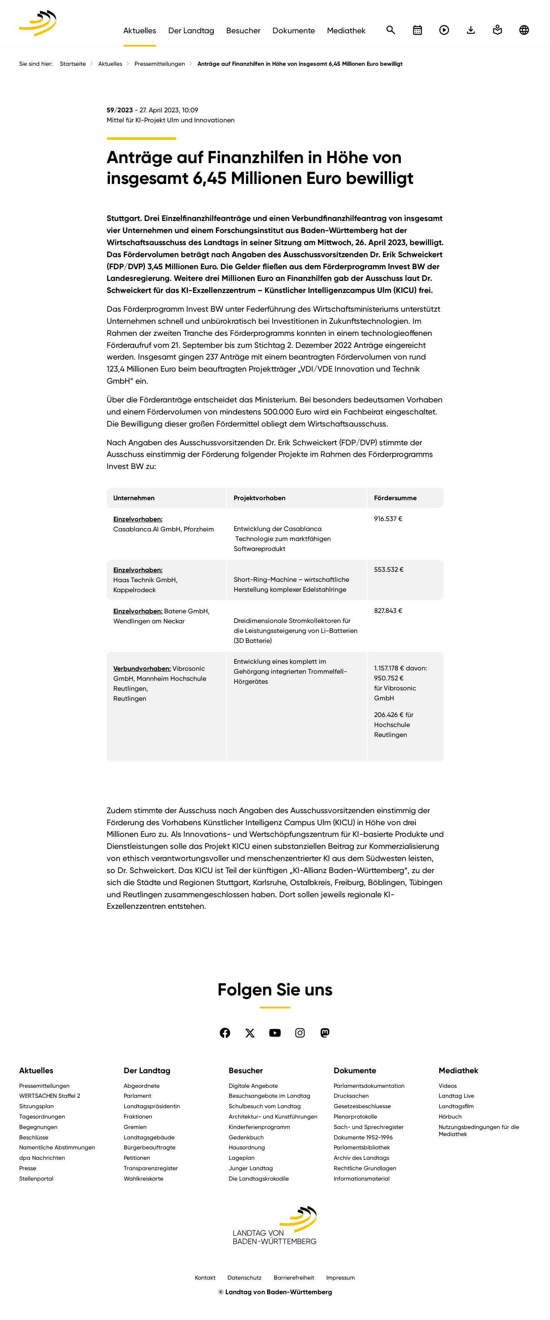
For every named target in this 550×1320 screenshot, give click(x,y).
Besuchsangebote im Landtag (269, 1095)
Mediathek (458, 1070)
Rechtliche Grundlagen (365, 1167)
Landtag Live (456, 1095)
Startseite (73, 63)
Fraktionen (138, 1116)
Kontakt (205, 1277)
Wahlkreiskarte (143, 1178)
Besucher (246, 1070)
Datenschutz (245, 1277)
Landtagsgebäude (149, 1137)
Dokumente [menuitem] (293, 30)
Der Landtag (147, 1070)
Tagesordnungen (42, 1116)
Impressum (340, 1277)
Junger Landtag (251, 1167)
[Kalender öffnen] (418, 30)
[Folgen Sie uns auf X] (250, 1033)
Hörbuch (450, 1116)
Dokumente (355, 1070)
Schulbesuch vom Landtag (265, 1105)
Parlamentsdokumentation (369, 1085)
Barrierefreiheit (294, 1277)
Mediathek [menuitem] (346, 30)
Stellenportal (36, 1178)
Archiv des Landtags (361, 1157)
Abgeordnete (142, 1085)
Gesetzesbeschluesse (362, 1105)
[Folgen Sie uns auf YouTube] (275, 1033)
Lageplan (242, 1157)
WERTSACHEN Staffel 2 (49, 1095)
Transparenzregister (151, 1167)
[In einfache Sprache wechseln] (471, 30)
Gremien (135, 1126)
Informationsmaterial (362, 1178)
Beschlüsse (33, 1137)
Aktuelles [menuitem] (139, 30)
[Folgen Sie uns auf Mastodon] (325, 1033)
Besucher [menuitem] (243, 30)
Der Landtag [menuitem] (191, 30)
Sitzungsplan (36, 1105)
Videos (448, 1085)
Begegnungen (38, 1126)
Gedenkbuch (246, 1137)
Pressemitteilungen (160, 63)
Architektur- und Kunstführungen (273, 1116)
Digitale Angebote (253, 1085)
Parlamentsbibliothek (362, 1147)
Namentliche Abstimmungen (57, 1147)
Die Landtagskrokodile (259, 1178)
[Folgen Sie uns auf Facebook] (225, 1033)
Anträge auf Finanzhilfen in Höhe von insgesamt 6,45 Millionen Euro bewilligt (300, 63)
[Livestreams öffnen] (444, 30)
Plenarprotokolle (355, 1116)
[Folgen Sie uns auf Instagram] (300, 1033)
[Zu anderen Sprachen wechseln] (524, 30)
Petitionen (137, 1157)
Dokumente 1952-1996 (363, 1137)
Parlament (137, 1095)
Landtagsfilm (456, 1105)
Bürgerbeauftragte (149, 1147)
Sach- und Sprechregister (369, 1126)
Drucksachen (351, 1095)
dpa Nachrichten (42, 1157)
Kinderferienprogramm (259, 1126)
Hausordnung (247, 1147)
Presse (27, 1167)
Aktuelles (110, 63)
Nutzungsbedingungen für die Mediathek (479, 1130)
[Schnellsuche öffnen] (391, 30)
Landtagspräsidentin (152, 1105)
